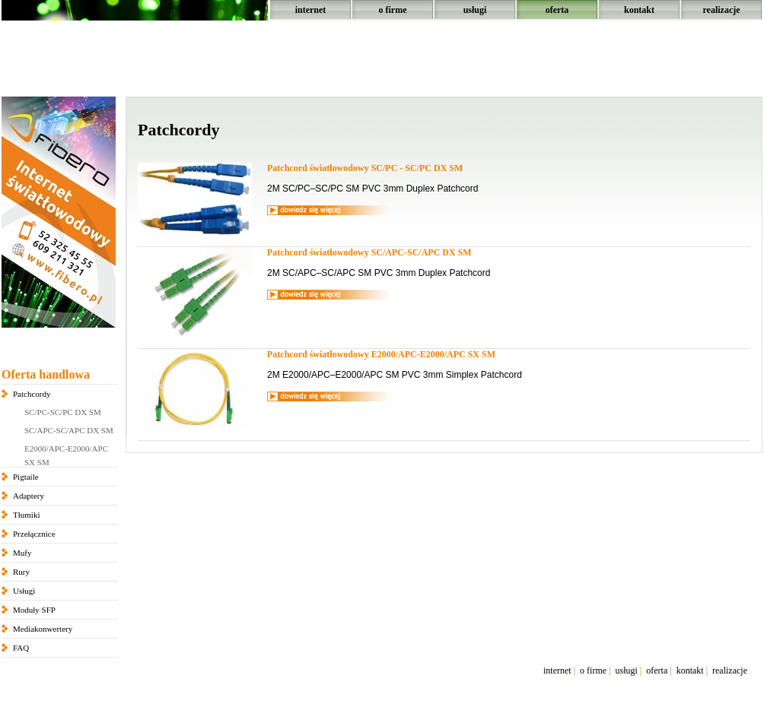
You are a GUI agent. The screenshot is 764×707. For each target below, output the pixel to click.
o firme (393, 10)
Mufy (22, 552)
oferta (557, 10)
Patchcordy (31, 393)
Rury (21, 571)
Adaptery (28, 495)
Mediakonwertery (42, 628)
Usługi (24, 590)
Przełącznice (34, 533)
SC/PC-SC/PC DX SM (62, 412)
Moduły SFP (34, 609)
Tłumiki (26, 514)
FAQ (21, 647)
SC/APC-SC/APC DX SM (68, 430)
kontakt (639, 10)
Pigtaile (26, 476)
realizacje (721, 10)
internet (310, 10)
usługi (475, 10)
